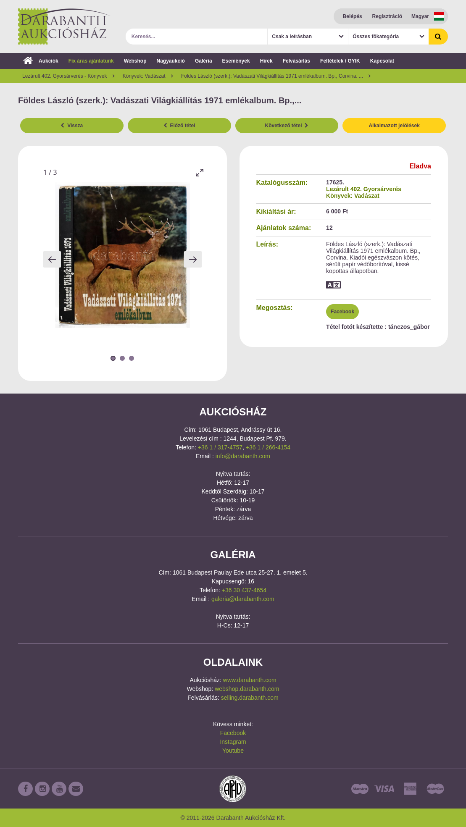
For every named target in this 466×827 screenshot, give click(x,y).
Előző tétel (179, 126)
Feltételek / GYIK (340, 61)
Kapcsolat (382, 61)
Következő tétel (287, 126)
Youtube (233, 750)
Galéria (203, 61)
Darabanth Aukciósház (64, 26)
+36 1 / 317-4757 (220, 447)
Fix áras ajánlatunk (91, 61)
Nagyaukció (171, 61)
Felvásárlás (296, 61)
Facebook (342, 312)
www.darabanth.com (249, 680)
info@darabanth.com (243, 456)
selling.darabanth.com (250, 697)
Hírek (266, 61)
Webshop (135, 61)
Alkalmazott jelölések (394, 126)
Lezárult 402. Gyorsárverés (363, 189)
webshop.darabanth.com (247, 688)
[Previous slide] (52, 259)
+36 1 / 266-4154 (268, 447)
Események (236, 61)
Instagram (233, 741)
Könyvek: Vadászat (352, 195)
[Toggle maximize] (199, 172)
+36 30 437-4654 (244, 590)
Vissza (72, 126)
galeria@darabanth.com (242, 599)
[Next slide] (193, 259)
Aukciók (40, 61)
